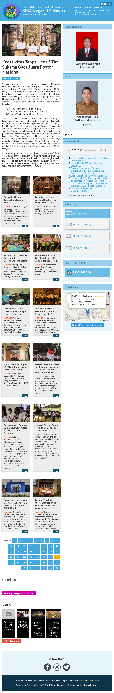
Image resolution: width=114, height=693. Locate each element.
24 (50, 551)
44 (37, 568)
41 (57, 562)
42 (24, 568)
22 (37, 551)
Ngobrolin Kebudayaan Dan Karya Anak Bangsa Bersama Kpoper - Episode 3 (89, 184)
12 (24, 546)
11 (18, 546)
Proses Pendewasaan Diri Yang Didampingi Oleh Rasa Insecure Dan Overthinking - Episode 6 (87, 171)
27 (18, 557)
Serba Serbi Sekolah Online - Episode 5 (89, 176)
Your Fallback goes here (87, 150)
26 (11, 557)
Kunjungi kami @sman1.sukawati (19, 593)
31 (44, 557)
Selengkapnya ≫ (11, 641)
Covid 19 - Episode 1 (80, 191)
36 (24, 562)
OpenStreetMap (94, 320)
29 (31, 557)
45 (44, 568)
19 (18, 551)
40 (50, 562)
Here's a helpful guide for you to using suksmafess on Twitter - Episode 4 (89, 179)
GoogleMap (77, 325)
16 (50, 546)
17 (57, 546)
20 (24, 551)
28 (24, 557)
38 (37, 562)
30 (37, 557)
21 (31, 551)
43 (31, 568)
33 (57, 557)
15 (44, 546)
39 (44, 562)
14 (37, 546)
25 (57, 551)
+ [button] (69, 296)
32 (50, 557)
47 (57, 568)
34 (11, 562)
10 (11, 546)
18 (11, 551)
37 (31, 562)
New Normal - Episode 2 (82, 188)
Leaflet (82, 320)
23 (44, 551)
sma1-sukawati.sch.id (89, 680)
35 (18, 562)
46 (50, 568)
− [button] (69, 300)
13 (31, 546)
